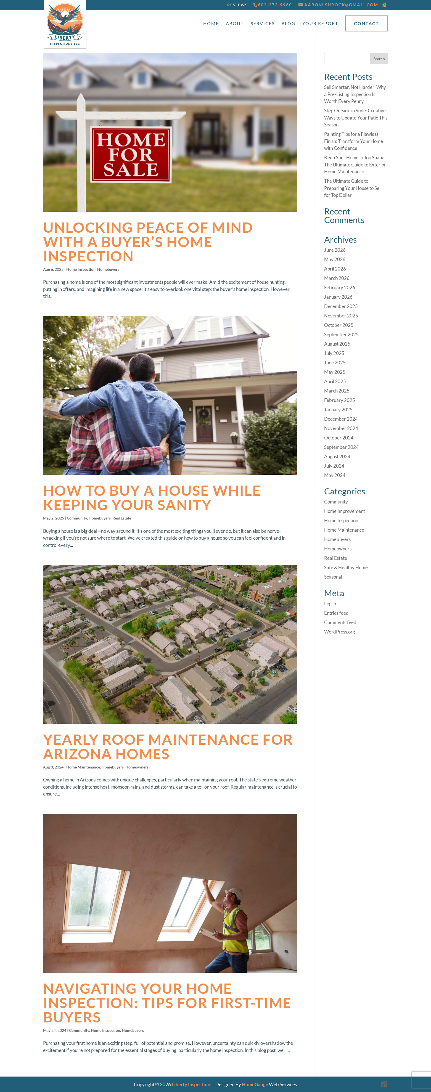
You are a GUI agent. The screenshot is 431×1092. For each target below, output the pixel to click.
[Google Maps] (384, 5)
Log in (330, 603)
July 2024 (334, 466)
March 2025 (337, 391)
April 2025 (335, 381)
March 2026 (337, 278)
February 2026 (339, 287)
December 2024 (341, 419)
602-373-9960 (275, 4)
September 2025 (341, 334)
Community (77, 518)
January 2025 (338, 409)
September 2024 (341, 447)
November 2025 (341, 316)
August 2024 (337, 456)
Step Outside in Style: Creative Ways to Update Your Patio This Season (355, 118)
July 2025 (334, 353)
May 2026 (334, 259)
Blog (288, 24)
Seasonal (333, 577)
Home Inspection (81, 269)
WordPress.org (339, 632)
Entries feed (336, 613)
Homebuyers (108, 269)
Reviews (237, 4)
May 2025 (334, 372)
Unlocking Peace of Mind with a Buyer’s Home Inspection (148, 241)
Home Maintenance (83, 767)
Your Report (320, 24)
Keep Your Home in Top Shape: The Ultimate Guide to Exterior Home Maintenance (355, 164)
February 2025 (339, 400)
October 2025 (338, 325)
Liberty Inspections (192, 1084)
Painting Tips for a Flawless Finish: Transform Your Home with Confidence (353, 141)
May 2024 (334, 475)
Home (211, 24)
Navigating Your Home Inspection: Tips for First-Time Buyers (167, 1002)
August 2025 (337, 344)
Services (263, 24)
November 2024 (341, 428)
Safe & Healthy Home (346, 567)
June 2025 (335, 362)
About (235, 24)
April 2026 (335, 269)
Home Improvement (344, 511)
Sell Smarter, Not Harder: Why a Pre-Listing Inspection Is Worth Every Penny (355, 94)
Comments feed (340, 622)
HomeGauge (255, 1084)
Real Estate (121, 518)
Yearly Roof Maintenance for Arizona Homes (168, 746)
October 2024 (338, 438)
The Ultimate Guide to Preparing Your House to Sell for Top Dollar (353, 188)
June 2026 (335, 250)
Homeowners (137, 767)
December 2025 (341, 306)
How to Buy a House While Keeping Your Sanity (152, 497)
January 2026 (338, 297)
